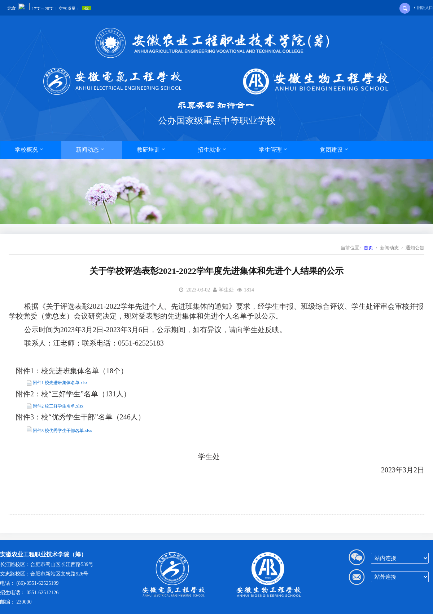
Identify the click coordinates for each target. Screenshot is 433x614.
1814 (249, 290)
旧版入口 (423, 7)
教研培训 (151, 150)
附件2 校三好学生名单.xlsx (58, 406)
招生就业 (212, 150)
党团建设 (334, 150)
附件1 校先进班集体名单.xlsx (60, 382)
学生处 (226, 290)
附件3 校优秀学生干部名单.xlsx (62, 430)
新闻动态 (90, 150)
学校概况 (29, 150)
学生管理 (273, 150)
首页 (368, 247)
